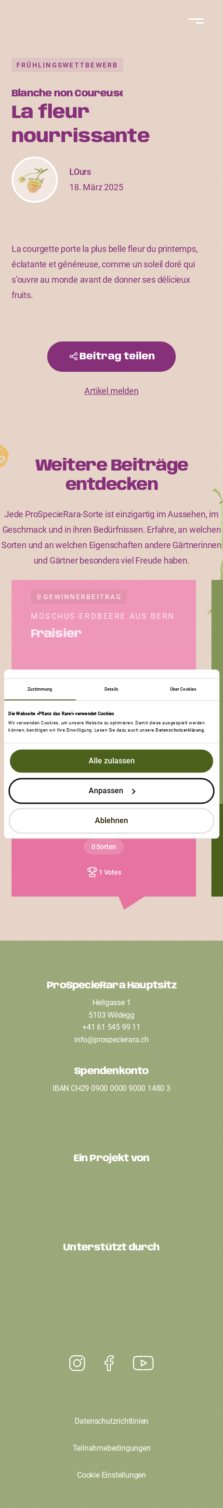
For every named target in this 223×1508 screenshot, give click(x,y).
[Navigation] (194, 21)
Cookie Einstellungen (111, 1475)
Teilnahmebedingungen (112, 1448)
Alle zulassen (112, 760)
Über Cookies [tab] (183, 689)
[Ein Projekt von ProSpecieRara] (112, 1195)
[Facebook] (109, 1363)
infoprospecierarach (111, 1039)
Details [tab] (111, 689)
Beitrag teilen (117, 357)
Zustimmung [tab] (39, 689)
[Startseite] (111, 29)
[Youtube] (77, 1363)
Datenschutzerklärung (180, 730)
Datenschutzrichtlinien (112, 1421)
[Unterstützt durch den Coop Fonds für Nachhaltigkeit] (112, 1285)
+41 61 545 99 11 (111, 1027)
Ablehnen (111, 820)
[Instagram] (143, 1363)
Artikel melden (111, 391)
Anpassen (112, 790)
